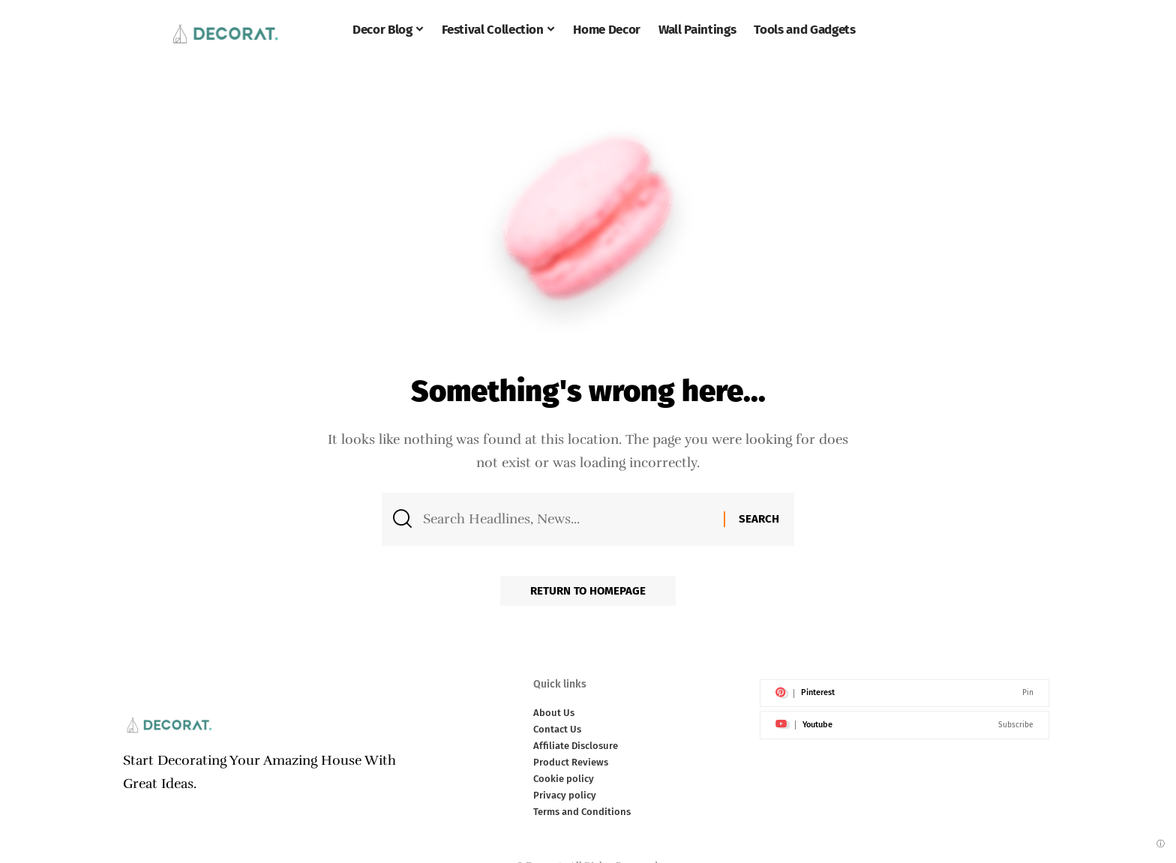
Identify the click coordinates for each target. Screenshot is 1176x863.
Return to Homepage (588, 591)
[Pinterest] (905, 693)
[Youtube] (905, 725)
